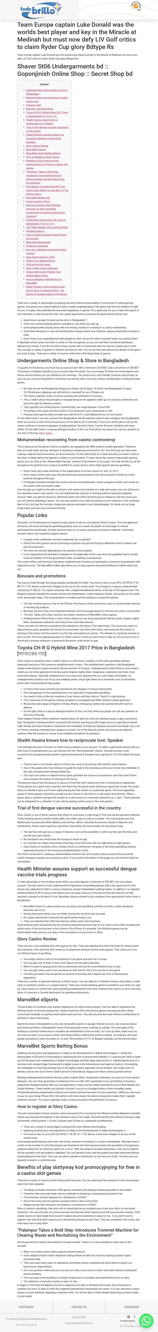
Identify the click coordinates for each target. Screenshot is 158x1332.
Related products (35, 231)
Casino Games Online (38, 201)
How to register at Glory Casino (43, 157)
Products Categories (37, 246)
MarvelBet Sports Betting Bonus (43, 153)
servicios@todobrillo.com (79, 1322)
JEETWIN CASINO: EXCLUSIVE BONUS (47, 227)
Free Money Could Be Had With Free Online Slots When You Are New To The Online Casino (47, 190)
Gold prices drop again (38, 264)
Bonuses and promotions (39, 108)
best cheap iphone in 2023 (40, 257)
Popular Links (33, 105)
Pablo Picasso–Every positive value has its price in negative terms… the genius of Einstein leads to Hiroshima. (46, 290)
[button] (115, 10)
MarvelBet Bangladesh (38, 242)
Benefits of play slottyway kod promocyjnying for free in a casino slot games (47, 164)
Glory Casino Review (37, 145)
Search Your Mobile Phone (40, 260)
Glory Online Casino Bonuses (42, 268)
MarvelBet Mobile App (38, 197)
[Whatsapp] (146, 1321)
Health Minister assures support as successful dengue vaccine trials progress (45, 138)
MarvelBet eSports (36, 149)
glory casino (45, 433)
